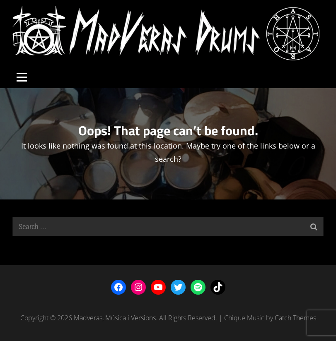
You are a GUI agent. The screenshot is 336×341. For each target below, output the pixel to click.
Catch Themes (295, 317)
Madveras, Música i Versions (115, 317)
